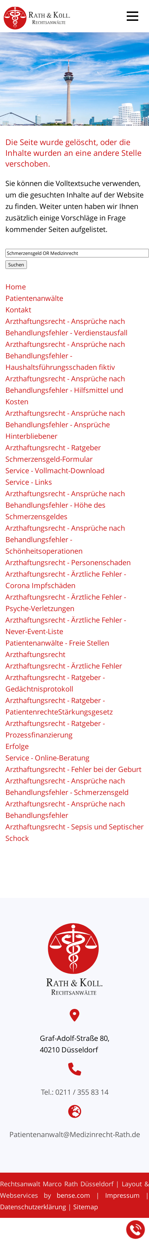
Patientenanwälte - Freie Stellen (57, 643)
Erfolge (17, 746)
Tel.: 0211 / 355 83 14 (74, 1092)
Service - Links (28, 482)
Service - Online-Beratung (47, 758)
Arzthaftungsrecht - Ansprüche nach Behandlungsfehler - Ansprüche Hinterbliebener (65, 424)
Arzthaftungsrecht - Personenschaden (68, 562)
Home (15, 287)
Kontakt (18, 310)
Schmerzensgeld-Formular (49, 459)
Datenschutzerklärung (33, 1206)
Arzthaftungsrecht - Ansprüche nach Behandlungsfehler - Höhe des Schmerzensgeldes (65, 505)
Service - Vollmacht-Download (54, 470)
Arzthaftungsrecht (35, 654)
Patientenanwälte (34, 298)
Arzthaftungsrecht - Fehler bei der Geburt (73, 769)
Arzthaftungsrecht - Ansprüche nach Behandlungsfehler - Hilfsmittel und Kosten (65, 390)
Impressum (122, 1195)
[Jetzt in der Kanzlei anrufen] (135, 1229)
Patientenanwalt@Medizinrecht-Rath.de (74, 1134)
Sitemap (85, 1206)
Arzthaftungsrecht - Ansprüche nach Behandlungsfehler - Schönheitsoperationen (65, 539)
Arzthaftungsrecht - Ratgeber (53, 447)
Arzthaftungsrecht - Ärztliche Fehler (63, 666)
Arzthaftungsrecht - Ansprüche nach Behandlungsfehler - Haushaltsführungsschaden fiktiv (65, 355)
